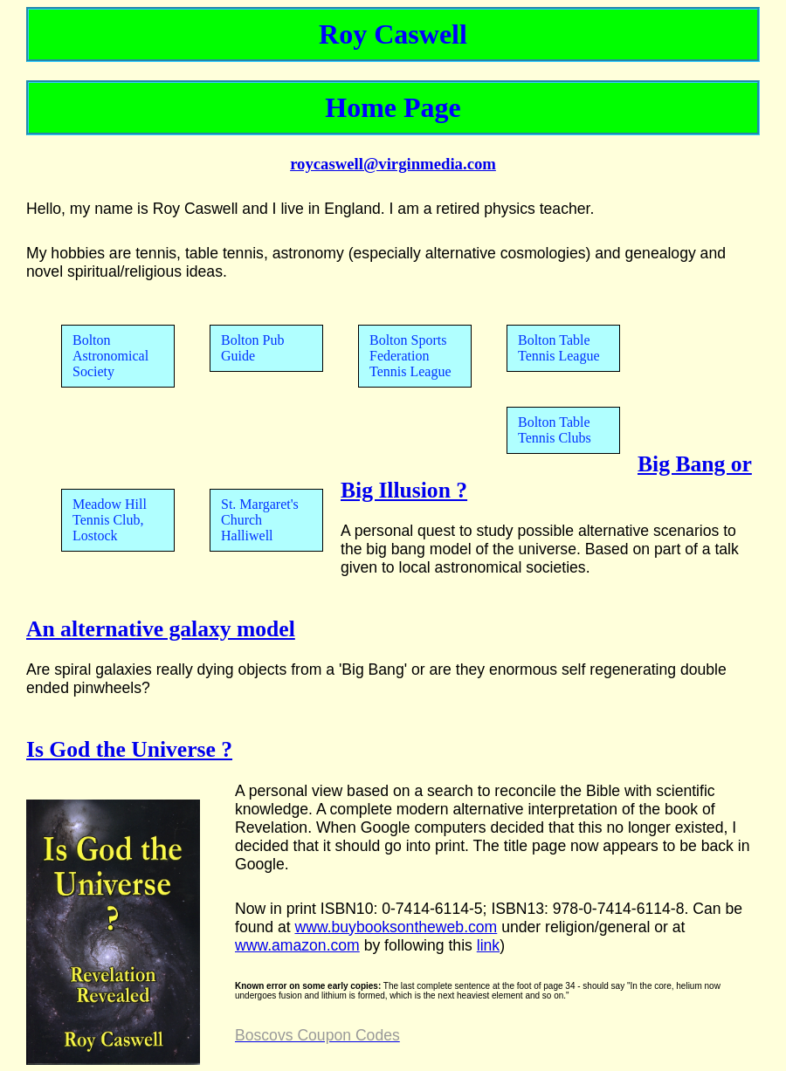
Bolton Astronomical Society (110, 356)
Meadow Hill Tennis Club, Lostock (109, 520)
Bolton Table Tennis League (559, 348)
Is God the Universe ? (129, 749)
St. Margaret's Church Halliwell (260, 520)
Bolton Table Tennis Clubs (554, 430)
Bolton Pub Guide (252, 348)
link (488, 945)
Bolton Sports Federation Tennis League (410, 356)
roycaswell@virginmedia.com (393, 163)
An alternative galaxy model (160, 629)
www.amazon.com (297, 945)
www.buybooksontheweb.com (395, 927)
